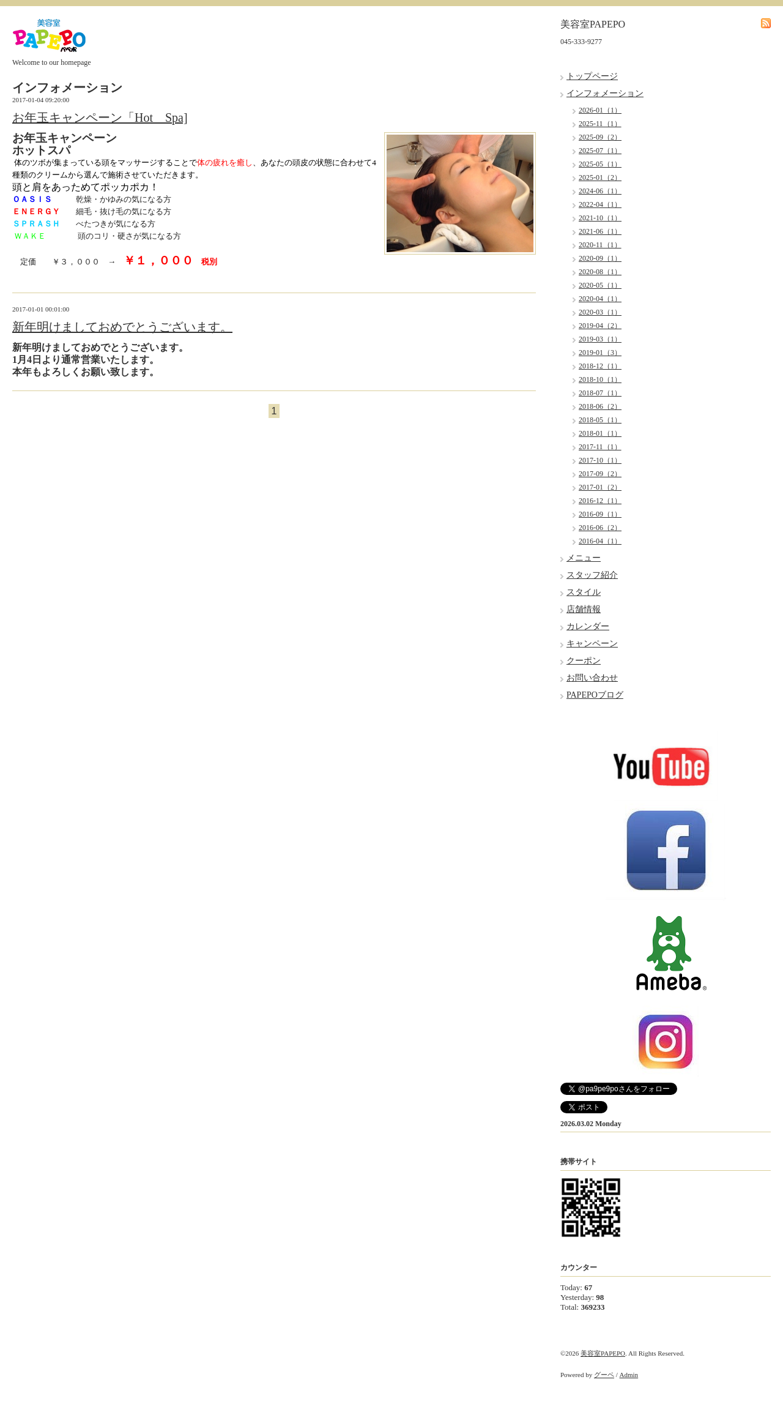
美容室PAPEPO (603, 1353)
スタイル (583, 592)
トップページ (592, 76)
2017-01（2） (600, 487)
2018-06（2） (600, 406)
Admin (629, 1374)
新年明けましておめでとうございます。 (122, 327)
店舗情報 (583, 609)
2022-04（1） (600, 204)
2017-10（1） (600, 460)
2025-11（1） (600, 123)
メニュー (583, 557)
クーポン (583, 660)
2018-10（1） (600, 379)
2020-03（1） (600, 312)
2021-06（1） (600, 231)
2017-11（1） (600, 446)
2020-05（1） (600, 285)
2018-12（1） (600, 366)
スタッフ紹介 (592, 575)
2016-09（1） (600, 514)
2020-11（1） (600, 245)
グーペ (604, 1374)
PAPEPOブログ (594, 695)
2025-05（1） (600, 164)
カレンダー (587, 626)
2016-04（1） (600, 541)
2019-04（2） (600, 325)
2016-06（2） (600, 527)
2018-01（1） (600, 433)
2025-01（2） (600, 177)
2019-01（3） (600, 352)
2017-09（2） (600, 473)
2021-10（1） (600, 218)
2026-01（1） (600, 110)
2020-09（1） (600, 258)
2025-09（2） (600, 137)
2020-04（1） (600, 298)
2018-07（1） (600, 393)
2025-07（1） (600, 150)
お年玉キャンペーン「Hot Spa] (100, 117)
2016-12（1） (600, 500)
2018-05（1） (600, 420)
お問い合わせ (592, 677)
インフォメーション (605, 93)
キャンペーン (592, 643)
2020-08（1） (600, 271)
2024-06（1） (600, 191)
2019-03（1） (600, 339)
